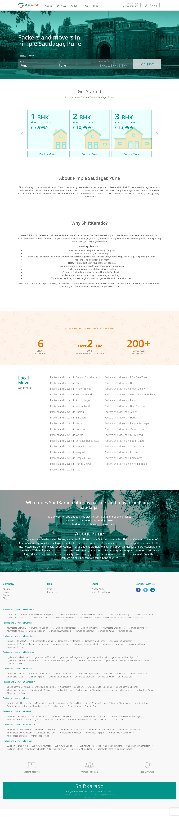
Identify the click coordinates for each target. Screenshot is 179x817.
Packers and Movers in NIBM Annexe (70, 396)
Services (61, 5)
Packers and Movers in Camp (66, 391)
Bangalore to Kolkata (38, 652)
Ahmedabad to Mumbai (46, 737)
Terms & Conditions (100, 600)
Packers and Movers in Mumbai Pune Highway (130, 402)
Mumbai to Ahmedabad (60, 638)
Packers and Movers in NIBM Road (123, 442)
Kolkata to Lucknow (79, 727)
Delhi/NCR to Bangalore (42, 622)
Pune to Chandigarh (120, 711)
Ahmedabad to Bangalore (73, 737)
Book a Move (47, 162)
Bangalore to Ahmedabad (86, 652)
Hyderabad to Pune (16, 668)
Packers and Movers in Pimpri (120, 408)
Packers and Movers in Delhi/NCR (18, 617)
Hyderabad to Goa (15, 671)
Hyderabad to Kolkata (39, 668)
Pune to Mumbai (36, 711)
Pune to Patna (74, 714)
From (22, 71)
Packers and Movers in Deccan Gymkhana (73, 385)
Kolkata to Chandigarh (131, 724)
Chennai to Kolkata (16, 684)
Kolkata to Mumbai (39, 724)
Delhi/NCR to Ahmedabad (64, 625)
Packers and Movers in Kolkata (17, 719)
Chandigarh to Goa (16, 700)
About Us (7, 596)
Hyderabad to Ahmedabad (88, 668)
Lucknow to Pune (15, 756)
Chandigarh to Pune (16, 697)
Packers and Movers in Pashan (67, 477)
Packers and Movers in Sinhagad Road (125, 471)
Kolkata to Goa (118, 727)
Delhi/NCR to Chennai (94, 622)
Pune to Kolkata (141, 711)
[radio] (22, 65)
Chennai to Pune (136, 681)
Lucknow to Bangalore (65, 753)
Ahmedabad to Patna (17, 743)
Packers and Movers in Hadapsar (122, 425)
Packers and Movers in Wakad (66, 442)
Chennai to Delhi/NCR (17, 681)
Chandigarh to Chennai (127, 694)
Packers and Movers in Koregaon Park (71, 402)
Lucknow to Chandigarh (139, 753)
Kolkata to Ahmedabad (55, 727)
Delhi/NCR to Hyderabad (68, 622)
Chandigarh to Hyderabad (100, 694)
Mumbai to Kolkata (16, 638)
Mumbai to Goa (125, 638)
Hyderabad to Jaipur (62, 668)
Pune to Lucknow (56, 714)
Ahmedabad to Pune (46, 740)
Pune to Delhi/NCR (15, 711)
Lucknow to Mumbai (41, 753)
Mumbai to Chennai (90, 635)
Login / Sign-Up (150, 5)
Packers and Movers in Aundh (121, 419)
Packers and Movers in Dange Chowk (70, 471)
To (60, 71)
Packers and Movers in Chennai (17, 676)
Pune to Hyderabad (78, 711)
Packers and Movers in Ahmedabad (19, 732)
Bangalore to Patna (136, 652)
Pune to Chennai (99, 711)
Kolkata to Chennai (108, 724)
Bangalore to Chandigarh (120, 648)
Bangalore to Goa (15, 655)
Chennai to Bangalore (64, 681)
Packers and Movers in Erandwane (69, 437)
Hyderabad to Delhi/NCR (18, 665)
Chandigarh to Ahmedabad (90, 697)
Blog (96, 5)
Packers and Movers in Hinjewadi (122, 460)
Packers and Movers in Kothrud (67, 431)
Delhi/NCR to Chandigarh (120, 622)
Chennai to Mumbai (40, 681)
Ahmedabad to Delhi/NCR (19, 737)
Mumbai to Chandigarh (114, 635)
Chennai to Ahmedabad (60, 684)
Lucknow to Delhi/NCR (17, 753)
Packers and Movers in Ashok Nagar (70, 408)
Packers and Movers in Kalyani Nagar (70, 454)
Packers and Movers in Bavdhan (68, 425)
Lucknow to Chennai (114, 753)
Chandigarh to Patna (143, 697)
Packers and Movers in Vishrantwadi (70, 414)
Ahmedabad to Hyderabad (101, 737)
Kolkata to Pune (14, 727)
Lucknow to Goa (124, 756)
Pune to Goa (90, 714)
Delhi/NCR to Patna (114, 625)
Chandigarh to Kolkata (40, 697)
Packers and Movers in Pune (16, 706)
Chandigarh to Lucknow (118, 697)
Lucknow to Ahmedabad (81, 756)
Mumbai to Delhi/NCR (17, 635)
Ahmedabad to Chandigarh (19, 740)
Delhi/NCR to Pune (144, 622)
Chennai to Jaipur (37, 684)
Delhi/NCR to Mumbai (17, 622)
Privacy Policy (97, 596)
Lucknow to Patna (104, 756)
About (48, 5)
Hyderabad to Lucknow (115, 668)
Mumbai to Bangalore (41, 635)
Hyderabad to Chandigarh (123, 665)
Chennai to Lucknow (84, 684)
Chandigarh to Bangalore (72, 694)
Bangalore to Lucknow (112, 652)
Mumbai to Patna (106, 638)
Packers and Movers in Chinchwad (123, 466)
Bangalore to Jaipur (61, 652)
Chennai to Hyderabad (88, 681)
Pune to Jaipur (13, 714)
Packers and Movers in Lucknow (18, 748)
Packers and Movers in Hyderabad (18, 660)
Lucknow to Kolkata (36, 756)
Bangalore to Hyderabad (68, 648)
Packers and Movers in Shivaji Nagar (124, 454)
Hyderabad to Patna (139, 668)
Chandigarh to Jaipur (64, 697)
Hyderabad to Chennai (96, 665)
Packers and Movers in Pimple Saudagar (126, 431)
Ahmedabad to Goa (40, 743)
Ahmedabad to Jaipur (95, 740)
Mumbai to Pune (136, 635)
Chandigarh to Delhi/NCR (18, 694)
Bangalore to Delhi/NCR (18, 648)
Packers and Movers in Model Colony (124, 396)
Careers (6, 603)
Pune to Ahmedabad (33, 714)
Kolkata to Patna (100, 727)
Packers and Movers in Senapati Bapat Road (74, 448)
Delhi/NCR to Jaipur (39, 625)
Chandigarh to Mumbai (45, 694)
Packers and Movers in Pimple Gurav (70, 466)
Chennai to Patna (106, 684)
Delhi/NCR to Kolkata (16, 625)
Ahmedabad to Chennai (129, 737)
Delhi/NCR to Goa (135, 625)
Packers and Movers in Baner (120, 391)
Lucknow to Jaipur (57, 756)
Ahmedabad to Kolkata (70, 740)
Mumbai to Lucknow (84, 638)
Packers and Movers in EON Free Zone (125, 385)
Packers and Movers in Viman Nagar (124, 437)
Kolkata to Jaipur (33, 727)
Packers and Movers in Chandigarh (19, 689)
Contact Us (52, 600)
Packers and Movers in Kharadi (67, 419)
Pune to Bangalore (56, 711)
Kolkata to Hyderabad (85, 724)
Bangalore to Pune (15, 652)
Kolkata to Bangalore (61, 724)
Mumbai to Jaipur (37, 638)
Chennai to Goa (125, 684)
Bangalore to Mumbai (43, 648)
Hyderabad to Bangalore (70, 665)
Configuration (103, 71)
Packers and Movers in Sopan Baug (124, 448)
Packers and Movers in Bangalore (18, 644)
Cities (74, 5)
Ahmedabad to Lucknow (120, 740)
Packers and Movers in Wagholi (67, 460)
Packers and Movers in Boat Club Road (125, 414)
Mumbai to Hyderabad (66, 635)
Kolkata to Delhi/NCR (16, 724)
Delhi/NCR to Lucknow (90, 625)
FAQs (85, 5)
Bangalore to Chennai (94, 648)
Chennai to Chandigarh (114, 681)
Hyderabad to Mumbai (44, 665)
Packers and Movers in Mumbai (17, 630)
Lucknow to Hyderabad (90, 753)
